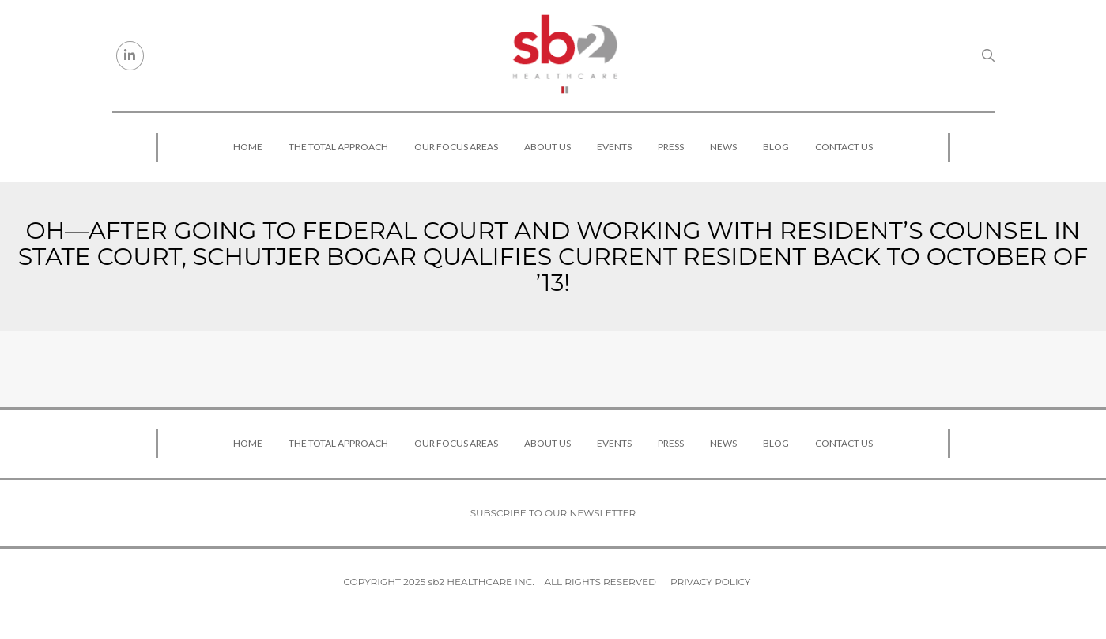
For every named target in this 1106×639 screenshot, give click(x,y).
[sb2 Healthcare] (564, 55)
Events (614, 147)
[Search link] (988, 55)
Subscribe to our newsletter (553, 513)
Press (671, 147)
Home (247, 147)
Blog (776, 147)
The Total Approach (338, 147)
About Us (547, 147)
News (723, 147)
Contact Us (844, 147)
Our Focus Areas (456, 147)
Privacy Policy (710, 582)
